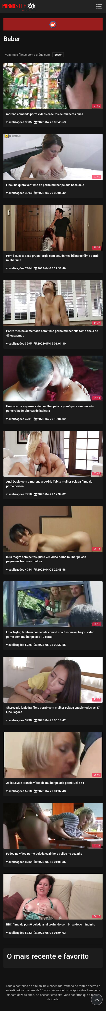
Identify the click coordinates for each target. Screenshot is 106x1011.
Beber (58, 54)
